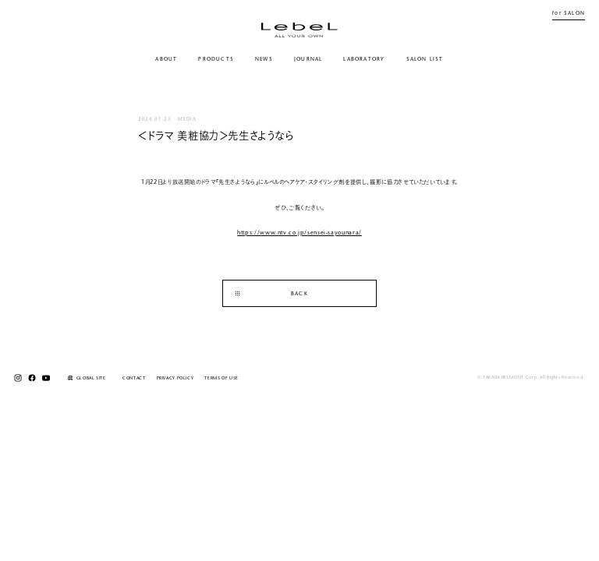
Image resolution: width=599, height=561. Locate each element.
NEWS (264, 59)
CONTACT (133, 378)
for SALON (568, 13)
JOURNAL (308, 59)
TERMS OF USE (221, 378)
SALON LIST (425, 59)
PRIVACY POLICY (175, 378)
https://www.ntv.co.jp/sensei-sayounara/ (299, 233)
